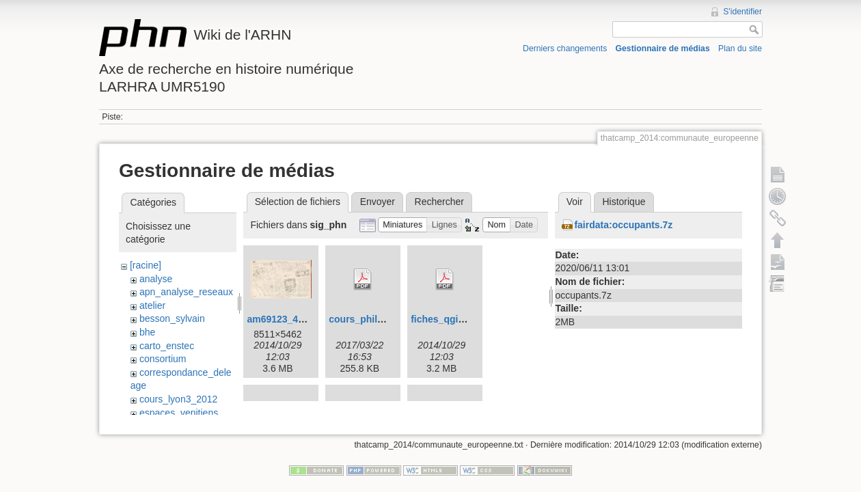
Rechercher (439, 201)
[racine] (145, 265)
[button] (403, 225)
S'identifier (742, 11)
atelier (152, 305)
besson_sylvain (172, 318)
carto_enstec (166, 345)
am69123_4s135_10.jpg (299, 319)
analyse (155, 278)
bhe (147, 332)
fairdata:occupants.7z (623, 224)
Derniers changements (565, 48)
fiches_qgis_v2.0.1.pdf (461, 319)
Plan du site (740, 48)
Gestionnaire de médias (663, 48)
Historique (623, 201)
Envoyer (377, 201)
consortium (162, 358)
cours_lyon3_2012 (178, 399)
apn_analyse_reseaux (186, 291)
